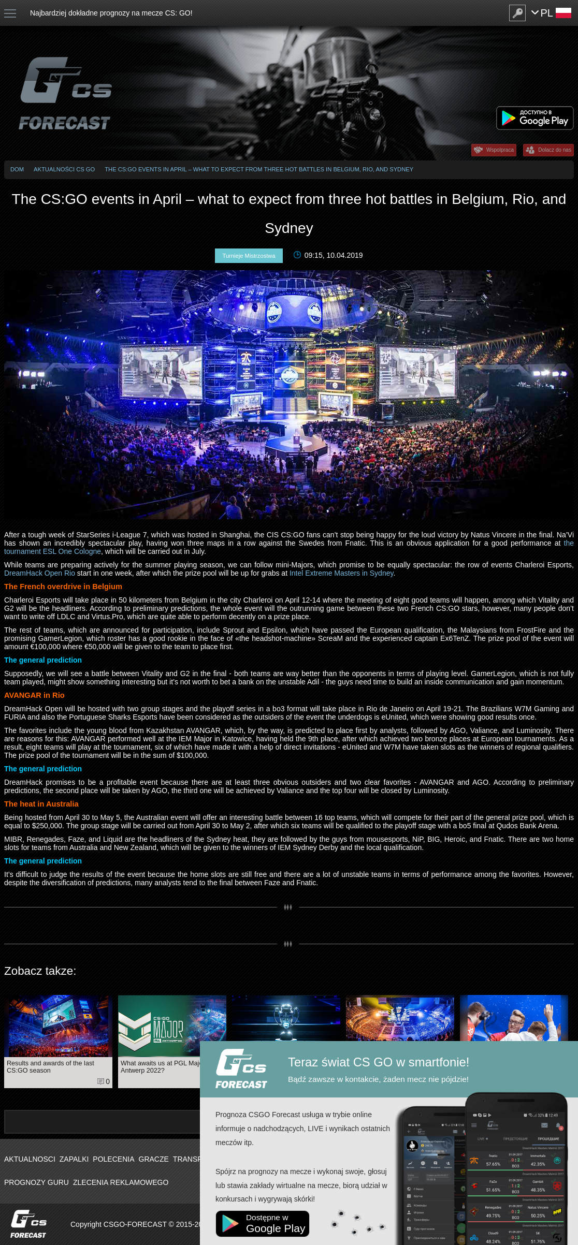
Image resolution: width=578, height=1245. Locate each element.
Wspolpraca (500, 150)
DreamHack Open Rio (39, 573)
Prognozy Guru (36, 1182)
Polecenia (113, 1159)
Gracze (154, 1159)
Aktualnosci (29, 1159)
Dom (17, 169)
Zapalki (74, 1159)
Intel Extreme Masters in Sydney (341, 573)
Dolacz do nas (554, 150)
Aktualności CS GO (64, 169)
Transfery (195, 1159)
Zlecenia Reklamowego (120, 1182)
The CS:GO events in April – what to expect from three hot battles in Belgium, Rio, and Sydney (259, 169)
